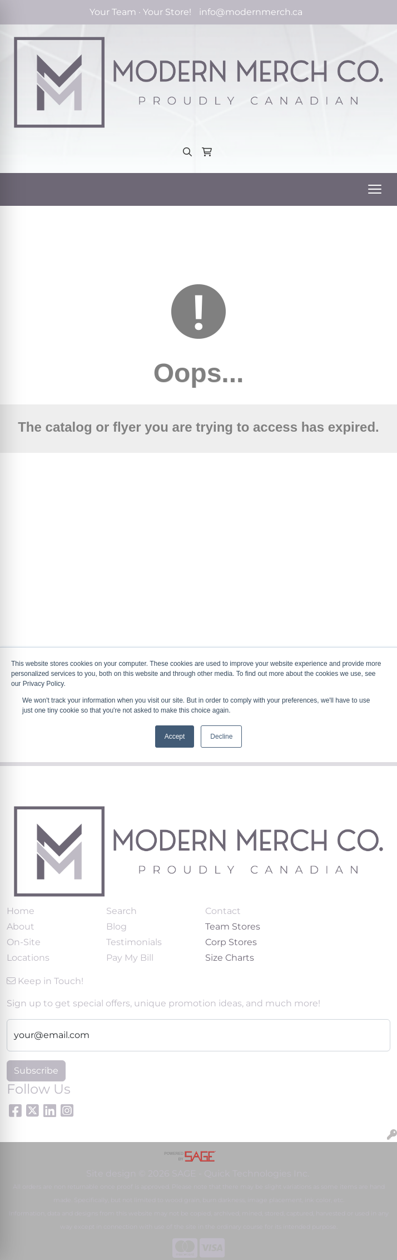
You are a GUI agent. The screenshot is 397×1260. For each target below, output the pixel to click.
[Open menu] (375, 189)
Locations (28, 957)
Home (20, 911)
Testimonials (134, 942)
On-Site (24, 942)
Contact (223, 911)
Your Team (113, 12)
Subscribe (36, 1070)
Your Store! (167, 12)
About (20, 926)
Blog (116, 926)
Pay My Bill (129, 957)
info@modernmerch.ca (250, 12)
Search (121, 911)
